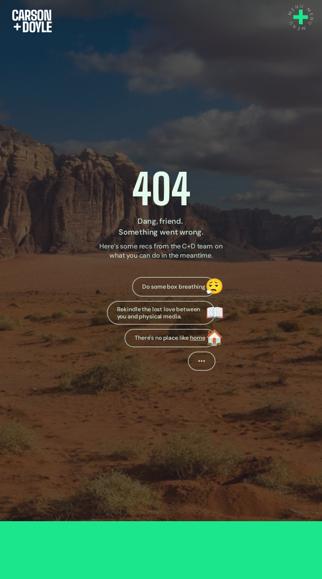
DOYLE (32, 27)
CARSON (32, 15)
